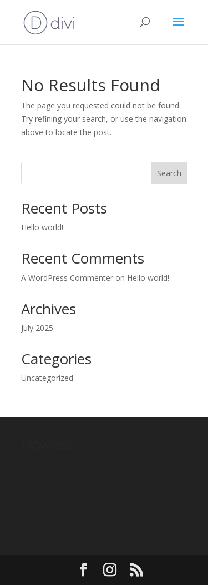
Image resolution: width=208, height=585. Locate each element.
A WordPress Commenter (67, 277)
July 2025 (37, 328)
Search (169, 173)
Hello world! (42, 227)
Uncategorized (47, 378)
